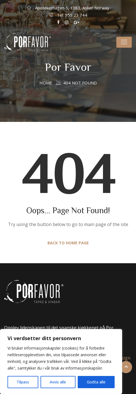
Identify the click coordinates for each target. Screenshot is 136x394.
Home (45, 83)
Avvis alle (58, 382)
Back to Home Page (68, 242)
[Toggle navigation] (124, 42)
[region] (61, 361)
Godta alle (96, 382)
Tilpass (23, 382)
